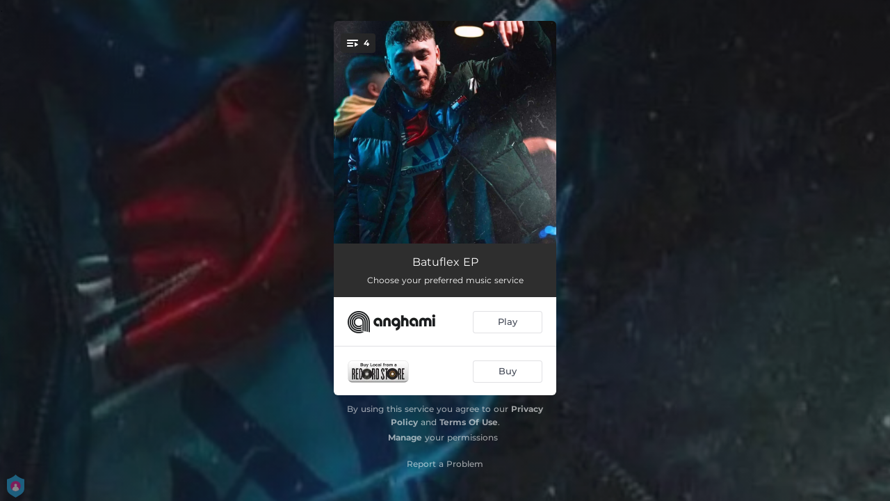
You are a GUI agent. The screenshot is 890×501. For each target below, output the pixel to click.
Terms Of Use (468, 422)
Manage (405, 437)
